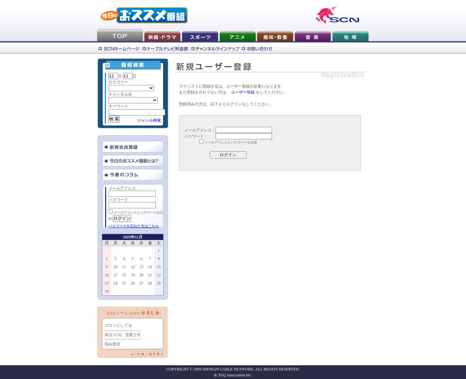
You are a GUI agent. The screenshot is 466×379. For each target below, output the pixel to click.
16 (107, 275)
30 (107, 291)
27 (141, 283)
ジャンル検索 (149, 120)
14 (150, 267)
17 (115, 275)
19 (133, 275)
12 (133, 267)
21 (150, 275)
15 (159, 267)
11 (124, 267)
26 (133, 283)
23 (107, 283)
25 (124, 283)
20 (141, 275)
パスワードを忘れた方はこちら (133, 226)
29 (159, 283)
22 (159, 275)
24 (115, 283)
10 (115, 267)
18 (124, 275)
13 (141, 267)
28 (150, 283)
